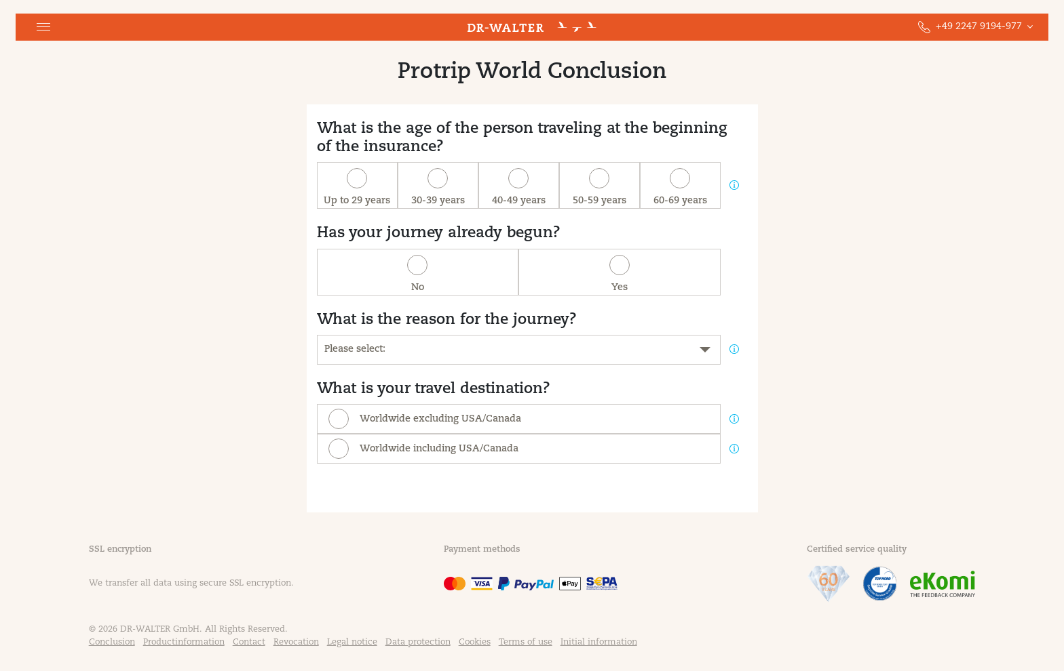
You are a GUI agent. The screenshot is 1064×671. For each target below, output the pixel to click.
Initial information (598, 642)
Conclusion (112, 642)
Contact (249, 642)
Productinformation (184, 642)
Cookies (475, 642)
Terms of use (525, 642)
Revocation (296, 642)
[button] (43, 27)
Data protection (418, 642)
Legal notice (352, 642)
